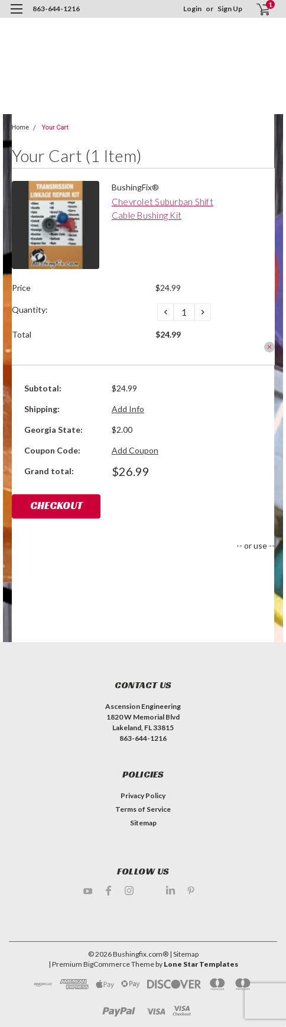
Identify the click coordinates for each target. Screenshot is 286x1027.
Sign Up (229, 8)
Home (21, 127)
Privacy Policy (143, 795)
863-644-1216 (56, 8)
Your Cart (55, 127)
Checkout (56, 505)
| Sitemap (184, 954)
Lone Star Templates (201, 964)
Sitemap (143, 822)
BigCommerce (106, 964)
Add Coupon (135, 450)
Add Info (128, 409)
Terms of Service (143, 809)
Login (192, 8)
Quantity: (30, 309)
